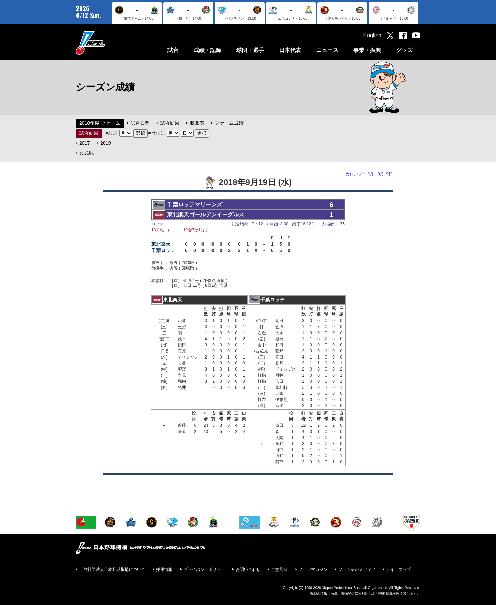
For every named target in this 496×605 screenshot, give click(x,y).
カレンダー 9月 (359, 174)
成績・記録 (207, 50)
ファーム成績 (229, 123)
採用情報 (164, 569)
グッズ (404, 50)
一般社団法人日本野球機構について (112, 569)
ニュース (327, 50)
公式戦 (86, 153)
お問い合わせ (248, 569)
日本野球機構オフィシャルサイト (108, 43)
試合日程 (140, 123)
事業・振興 (367, 50)
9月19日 (385, 174)
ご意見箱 (279, 569)
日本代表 (290, 50)
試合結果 (169, 123)
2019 (105, 143)
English (372, 35)
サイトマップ (398, 569)
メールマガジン (313, 569)
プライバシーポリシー (204, 569)
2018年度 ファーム (99, 123)
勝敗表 (197, 123)
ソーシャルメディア (356, 569)
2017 (84, 143)
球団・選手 (250, 50)
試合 (172, 50)
